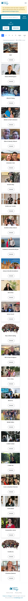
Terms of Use (9, 592)
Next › (19, 36)
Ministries (16, 28)
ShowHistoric (24, 17)
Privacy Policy (18, 592)
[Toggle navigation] (25, 3)
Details (11, 60)
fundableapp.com (18, 597)
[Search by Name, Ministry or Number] (10, 17)
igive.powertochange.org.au (11, 11)
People (6, 28)
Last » (24, 36)
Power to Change (7, 596)
